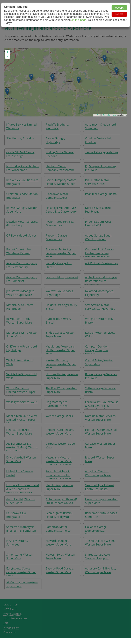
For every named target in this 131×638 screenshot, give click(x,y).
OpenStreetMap (109, 115)
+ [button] (8, 52)
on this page (78, 19)
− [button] (8, 56)
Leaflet (97, 115)
